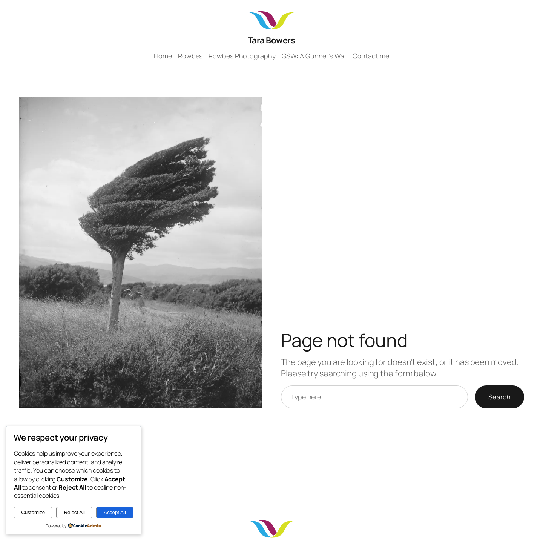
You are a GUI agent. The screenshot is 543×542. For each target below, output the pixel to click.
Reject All (74, 512)
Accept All (115, 512)
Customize (33, 512)
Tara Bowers (271, 40)
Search (499, 396)
